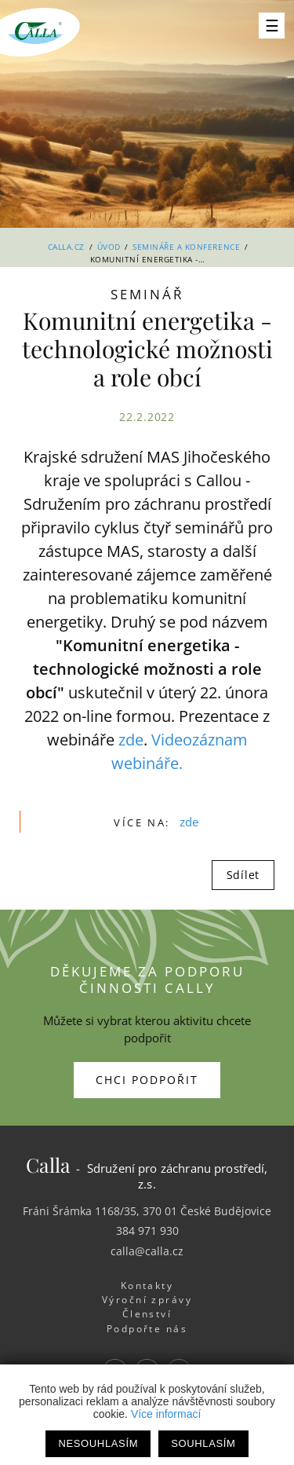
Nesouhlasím (98, 1443)
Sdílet (243, 874)
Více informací (166, 1414)
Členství (147, 1313)
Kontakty (147, 1285)
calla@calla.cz (147, 1250)
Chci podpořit (147, 1079)
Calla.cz (66, 246)
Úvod (109, 246)
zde (130, 739)
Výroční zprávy (147, 1299)
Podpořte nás (147, 1328)
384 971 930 (147, 1230)
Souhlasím (203, 1443)
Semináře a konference (186, 246)
